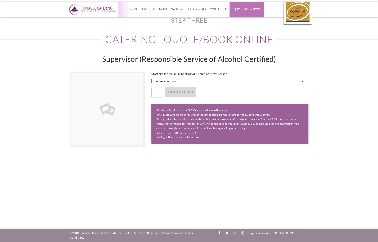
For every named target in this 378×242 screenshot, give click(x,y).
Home (133, 9)
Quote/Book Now (247, 9)
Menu (163, 9)
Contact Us (218, 9)
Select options (180, 92)
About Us (148, 9)
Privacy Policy (172, 233)
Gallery (176, 9)
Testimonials (196, 9)
